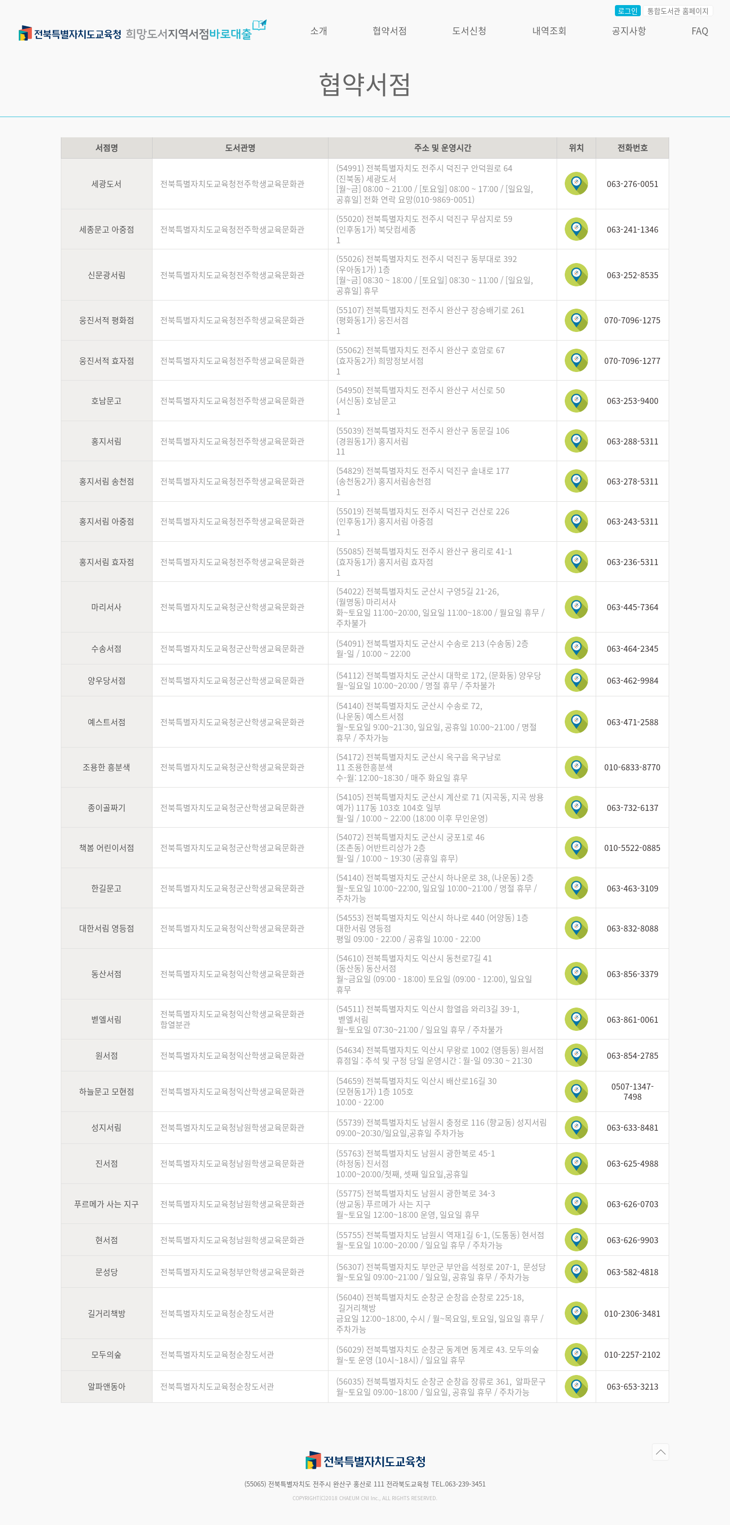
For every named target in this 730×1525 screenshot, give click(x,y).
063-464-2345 (633, 648)
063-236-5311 (633, 561)
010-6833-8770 (632, 767)
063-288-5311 (633, 441)
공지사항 (632, 33)
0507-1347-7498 (632, 1091)
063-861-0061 (633, 1019)
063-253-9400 (633, 400)
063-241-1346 (633, 229)
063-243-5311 (633, 521)
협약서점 (393, 33)
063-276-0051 (633, 183)
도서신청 (473, 33)
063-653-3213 (633, 1386)
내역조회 (552, 33)
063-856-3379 (633, 974)
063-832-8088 (633, 928)
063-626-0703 (633, 1204)
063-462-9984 (633, 680)
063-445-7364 (633, 607)
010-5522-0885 (632, 847)
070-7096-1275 (632, 320)
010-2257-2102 (632, 1354)
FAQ (703, 33)
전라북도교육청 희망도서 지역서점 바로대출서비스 (146, 29)
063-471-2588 (633, 722)
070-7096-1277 (632, 360)
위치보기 (576, 183)
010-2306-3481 (632, 1313)
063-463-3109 (633, 888)
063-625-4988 (633, 1163)
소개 (322, 33)
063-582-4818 (633, 1272)
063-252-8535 (633, 275)
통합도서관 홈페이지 (681, 13)
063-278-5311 (633, 481)
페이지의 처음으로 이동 (660, 1452)
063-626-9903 (633, 1240)
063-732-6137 (633, 807)
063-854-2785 (633, 1055)
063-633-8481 (633, 1127)
